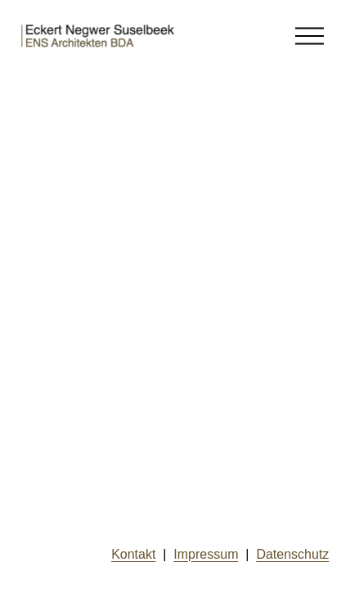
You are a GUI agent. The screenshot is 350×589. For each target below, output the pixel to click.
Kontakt (133, 554)
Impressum (205, 554)
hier (60, 217)
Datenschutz (292, 554)
